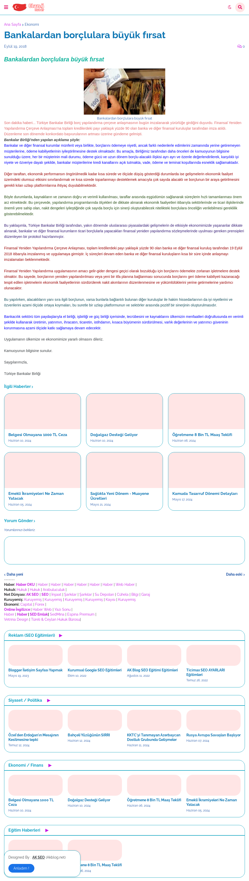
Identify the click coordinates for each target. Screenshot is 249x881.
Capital (26, 604)
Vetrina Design (16, 619)
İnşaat (56, 594)
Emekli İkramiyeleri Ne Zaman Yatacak (36, 496)
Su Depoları (104, 594)
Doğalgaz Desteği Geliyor (114, 434)
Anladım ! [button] (21, 868)
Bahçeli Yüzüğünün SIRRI (89, 735)
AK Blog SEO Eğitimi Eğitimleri (152, 670)
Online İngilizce (17, 609)
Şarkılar (70, 594)
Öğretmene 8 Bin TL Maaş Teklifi (202, 434)
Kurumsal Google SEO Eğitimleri (95, 670)
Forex (39, 604)
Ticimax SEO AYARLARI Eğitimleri (205, 672)
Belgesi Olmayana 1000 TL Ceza (37, 434)
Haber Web (42, 609)
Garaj (145, 594)
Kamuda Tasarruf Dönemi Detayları (205, 493)
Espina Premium (80, 614)
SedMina (57, 614)
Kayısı (110, 600)
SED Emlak (39, 614)
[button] (6, 7)
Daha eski (234, 574)
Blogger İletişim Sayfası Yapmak (35, 670)
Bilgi (135, 594)
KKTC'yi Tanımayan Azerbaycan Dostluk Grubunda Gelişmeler (153, 737)
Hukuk (22, 590)
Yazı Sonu (62, 609)
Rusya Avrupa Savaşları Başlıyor (213, 735)
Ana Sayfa (12, 24)
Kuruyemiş (33, 600)
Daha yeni (15, 574)
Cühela (123, 594)
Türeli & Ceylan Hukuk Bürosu (55, 619)
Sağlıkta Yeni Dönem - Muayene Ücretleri (119, 496)
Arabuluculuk (54, 590)
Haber (43, 584)
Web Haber (125, 584)
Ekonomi (32, 24)
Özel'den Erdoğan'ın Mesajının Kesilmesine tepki (33, 737)
